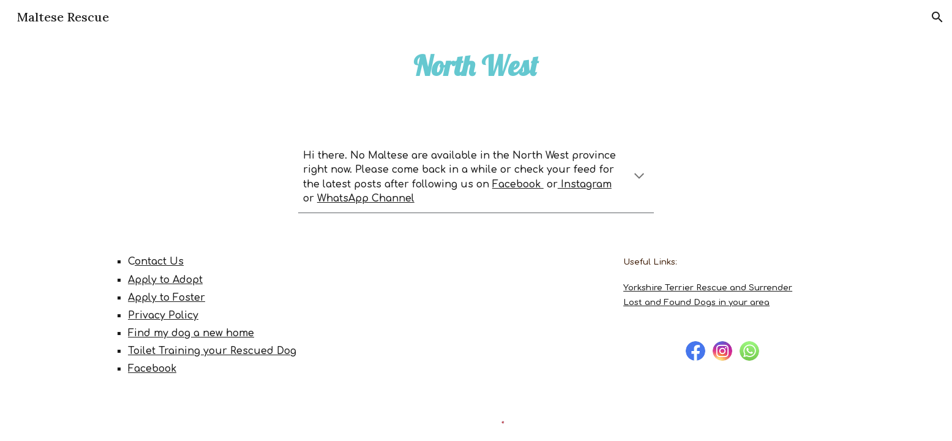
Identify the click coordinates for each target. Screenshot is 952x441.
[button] (937, 17)
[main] (476, 65)
